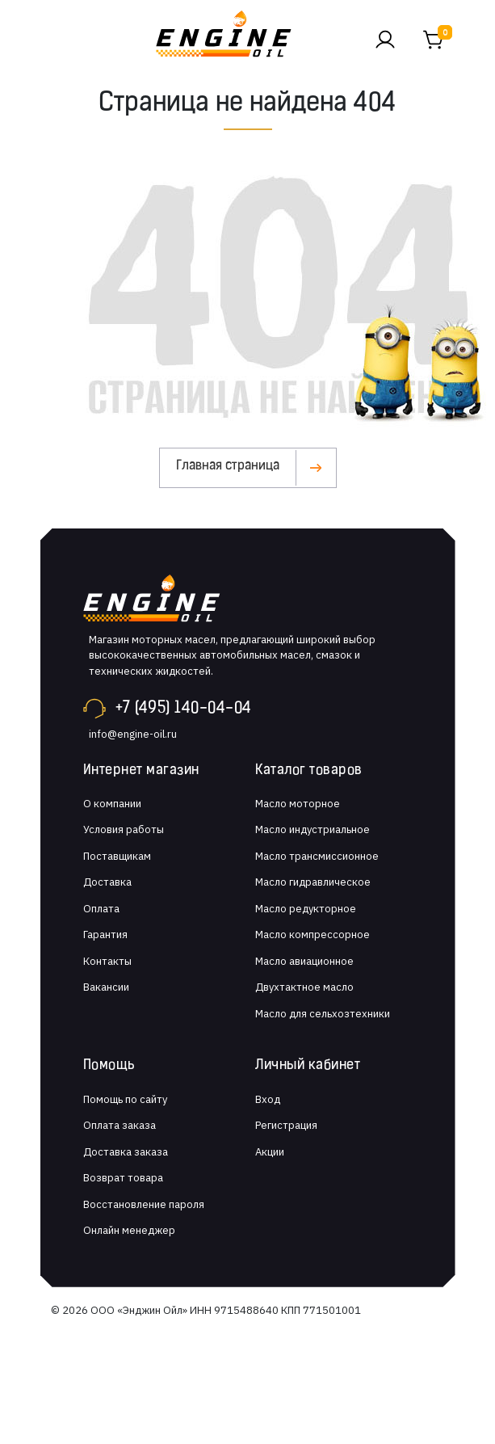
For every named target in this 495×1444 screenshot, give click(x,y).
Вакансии (106, 987)
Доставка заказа (125, 1152)
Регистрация (286, 1125)
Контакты (107, 961)
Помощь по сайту (125, 1099)
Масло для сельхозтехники (322, 1014)
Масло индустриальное (312, 829)
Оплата (101, 909)
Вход (267, 1099)
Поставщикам (117, 856)
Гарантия (105, 934)
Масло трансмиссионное (317, 856)
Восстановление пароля (143, 1204)
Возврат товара (123, 1178)
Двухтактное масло (304, 987)
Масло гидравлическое (313, 882)
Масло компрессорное (312, 934)
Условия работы (123, 829)
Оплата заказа (119, 1125)
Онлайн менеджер (129, 1230)
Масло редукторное (305, 909)
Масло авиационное (304, 961)
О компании (112, 803)
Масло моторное (297, 803)
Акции (269, 1152)
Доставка (107, 882)
